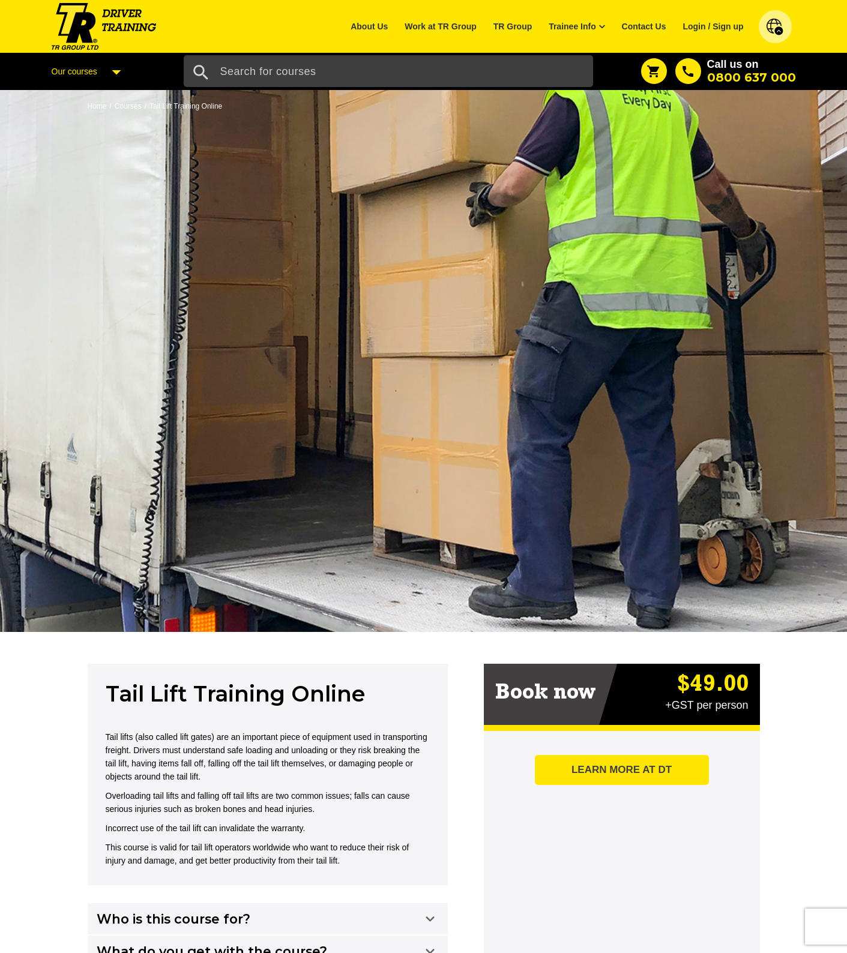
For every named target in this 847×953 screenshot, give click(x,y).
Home (97, 106)
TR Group (512, 26)
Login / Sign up (713, 26)
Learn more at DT (621, 769)
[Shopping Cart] (654, 71)
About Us (369, 26)
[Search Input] (388, 71)
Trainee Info (572, 26)
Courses (128, 106)
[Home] (104, 26)
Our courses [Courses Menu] (89, 72)
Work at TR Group (441, 26)
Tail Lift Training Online (185, 106)
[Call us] (735, 71)
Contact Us (644, 26)
